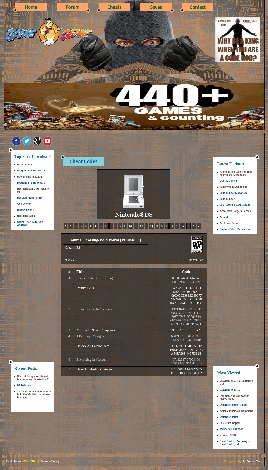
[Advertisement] (32, 296)
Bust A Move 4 (228, 180)
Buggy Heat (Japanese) (234, 186)
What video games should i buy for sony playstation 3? (33, 378)
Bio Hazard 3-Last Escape (235, 205)
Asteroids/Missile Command (236, 411)
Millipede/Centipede (231, 429)
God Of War (24, 203)
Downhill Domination (29, 176)
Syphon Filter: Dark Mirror (235, 229)
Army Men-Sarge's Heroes (235, 211)
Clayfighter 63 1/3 (230, 389)
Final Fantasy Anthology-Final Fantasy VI (235, 443)
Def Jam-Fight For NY (30, 197)
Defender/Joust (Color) (233, 404)
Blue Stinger (227, 199)
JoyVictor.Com (252, 461)
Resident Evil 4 (26, 215)
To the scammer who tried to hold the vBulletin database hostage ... (34, 394)
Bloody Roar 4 (25, 209)
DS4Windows (25, 385)
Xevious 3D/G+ (228, 435)
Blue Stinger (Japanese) (234, 193)
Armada (224, 217)
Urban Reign (24, 164)
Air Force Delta (229, 223)
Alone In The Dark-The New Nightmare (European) (236, 173)
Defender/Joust (229, 417)
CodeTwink (13, 461)
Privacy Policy (49, 461)
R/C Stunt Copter (230, 423)
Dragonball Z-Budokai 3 (31, 170)
